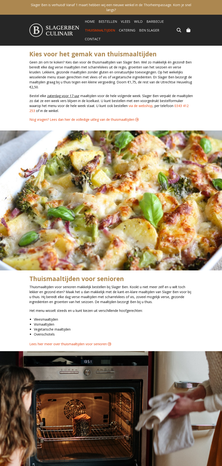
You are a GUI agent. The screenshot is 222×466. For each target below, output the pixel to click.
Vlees (125, 21)
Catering (127, 30)
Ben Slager (149, 30)
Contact (171, 30)
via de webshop (141, 97)
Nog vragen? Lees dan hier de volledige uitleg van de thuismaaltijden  (84, 110)
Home (90, 21)
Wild (138, 21)
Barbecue (155, 21)
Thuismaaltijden (100, 30)
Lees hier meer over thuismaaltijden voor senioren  (70, 335)
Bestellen (108, 21)
